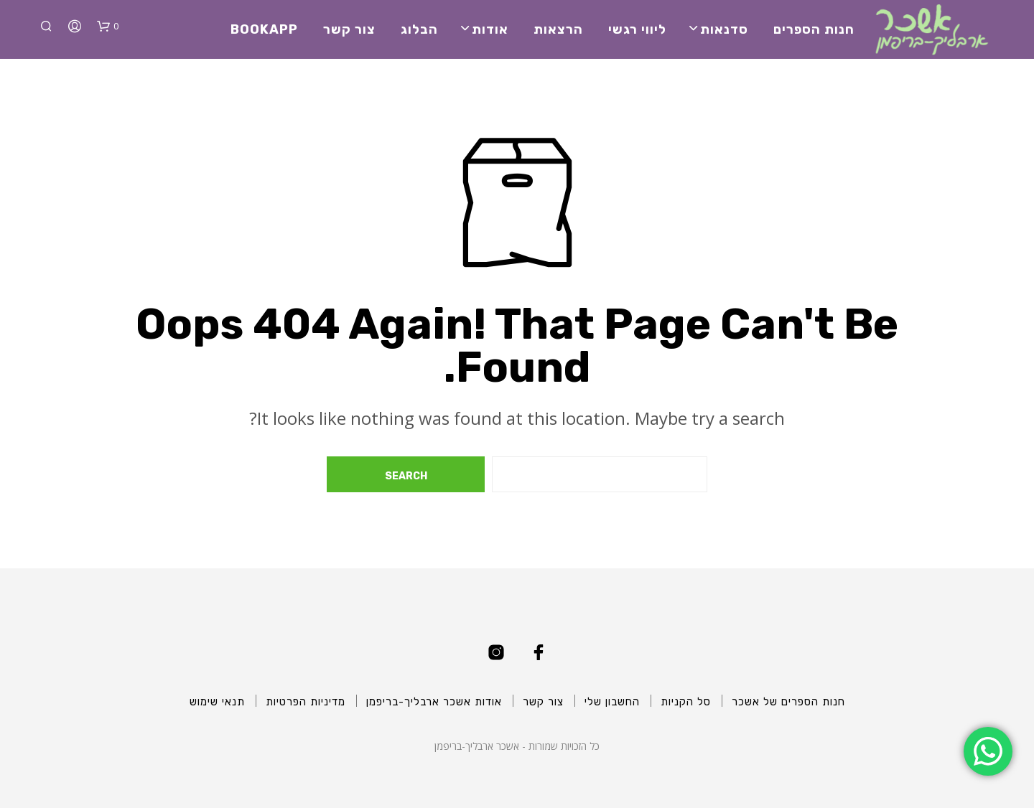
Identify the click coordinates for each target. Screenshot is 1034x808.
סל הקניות (686, 701)
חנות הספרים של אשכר (788, 701)
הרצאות (558, 29)
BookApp (264, 29)
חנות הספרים (813, 29)
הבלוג (419, 29)
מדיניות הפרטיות (305, 701)
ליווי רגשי (637, 29)
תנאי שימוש (217, 701)
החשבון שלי (612, 701)
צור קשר (349, 29)
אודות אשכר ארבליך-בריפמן (434, 701)
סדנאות (724, 29)
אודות (490, 29)
